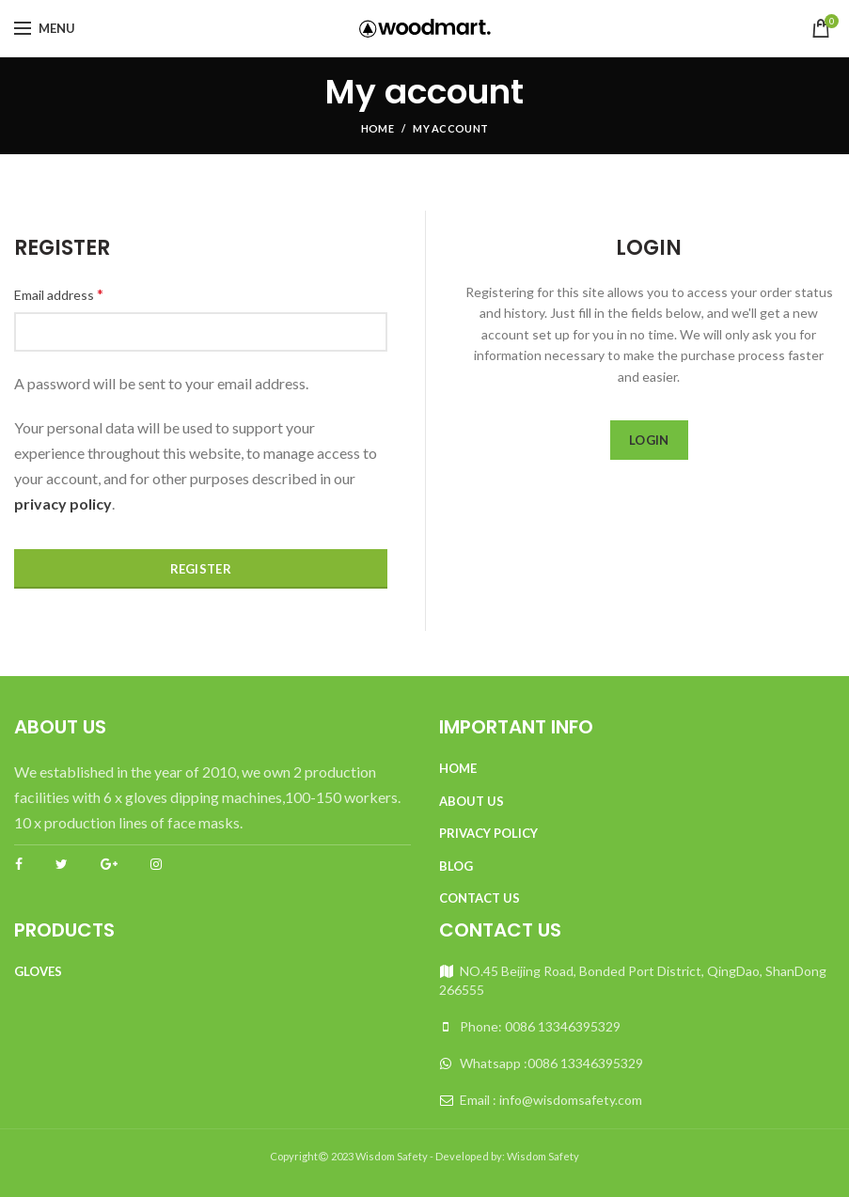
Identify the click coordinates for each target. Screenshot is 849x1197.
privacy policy (63, 503)
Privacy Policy (488, 833)
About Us (471, 801)
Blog (456, 866)
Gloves (38, 971)
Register (200, 568)
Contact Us (479, 898)
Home (377, 128)
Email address (58, 294)
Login (649, 440)
